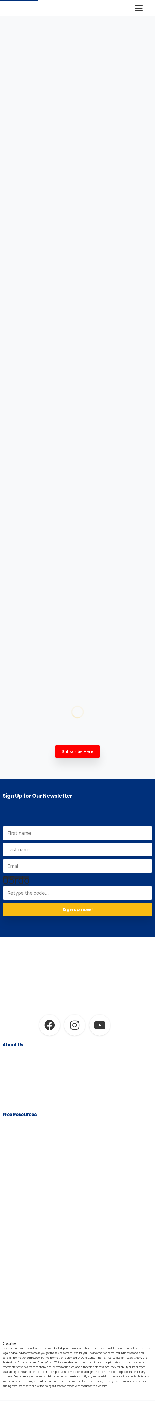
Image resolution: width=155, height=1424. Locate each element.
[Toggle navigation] (139, 8)
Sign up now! (77, 909)
